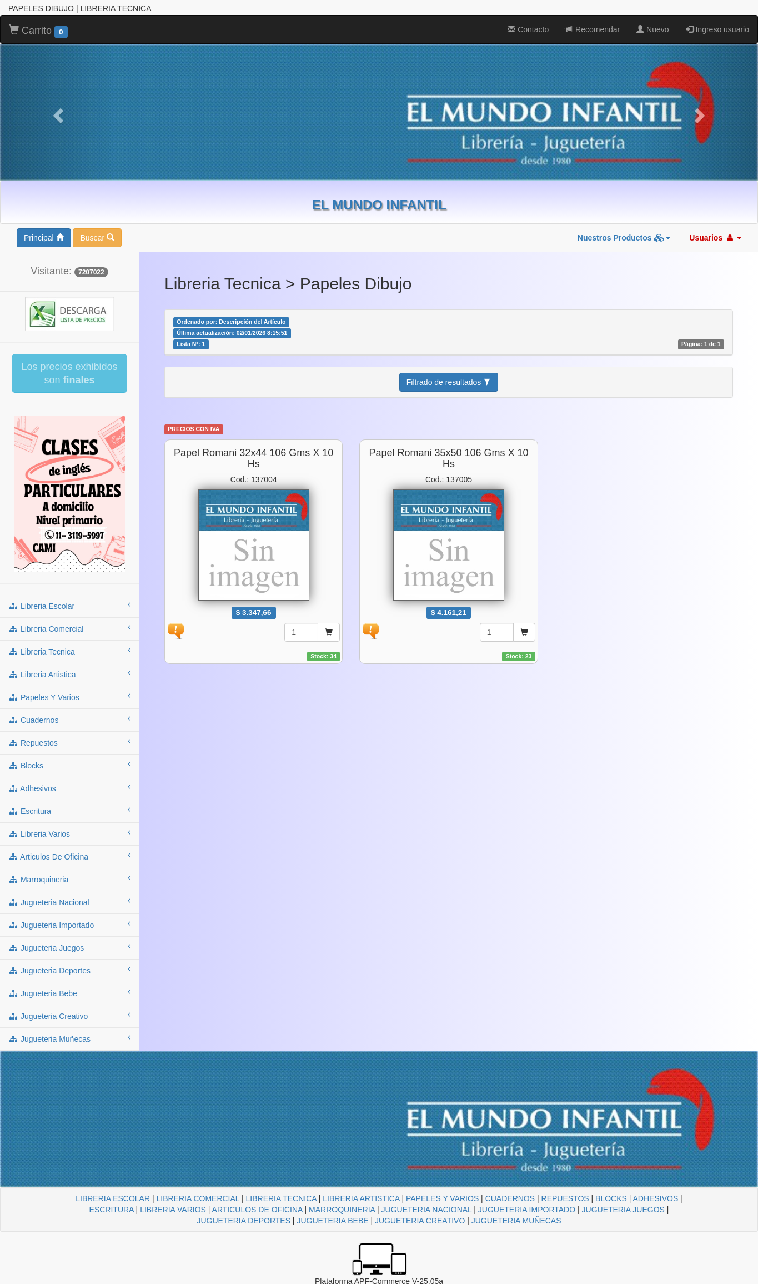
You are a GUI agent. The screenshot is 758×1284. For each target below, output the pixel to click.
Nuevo (652, 29)
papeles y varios (69, 697)
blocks (69, 765)
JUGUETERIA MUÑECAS (516, 1220)
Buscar (97, 237)
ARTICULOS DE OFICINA (257, 1209)
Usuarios (715, 237)
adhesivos (69, 788)
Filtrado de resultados (448, 382)
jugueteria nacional (69, 902)
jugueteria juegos (69, 947)
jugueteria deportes (69, 970)
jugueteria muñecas (69, 1038)
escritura (69, 811)
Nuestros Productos (624, 237)
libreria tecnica (69, 651)
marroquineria (69, 879)
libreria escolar (69, 606)
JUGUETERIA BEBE (332, 1220)
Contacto (528, 29)
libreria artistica (69, 674)
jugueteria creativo (69, 1016)
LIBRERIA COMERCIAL (197, 1198)
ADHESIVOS (656, 1198)
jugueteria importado (69, 925)
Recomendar (592, 29)
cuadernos (69, 720)
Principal (44, 237)
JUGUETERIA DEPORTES (243, 1220)
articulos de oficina (69, 856)
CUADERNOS (510, 1198)
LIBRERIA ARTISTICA (361, 1198)
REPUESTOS (565, 1198)
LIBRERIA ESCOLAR (113, 1198)
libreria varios (69, 833)
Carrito (38, 31)
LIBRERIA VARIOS (173, 1209)
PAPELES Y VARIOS (442, 1198)
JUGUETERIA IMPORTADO (526, 1209)
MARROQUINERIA (342, 1209)
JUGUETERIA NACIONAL (426, 1209)
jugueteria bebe (69, 993)
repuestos (69, 742)
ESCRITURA (111, 1209)
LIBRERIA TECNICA (281, 1198)
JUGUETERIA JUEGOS (623, 1209)
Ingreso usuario (717, 29)
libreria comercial (69, 628)
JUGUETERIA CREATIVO (420, 1220)
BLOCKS (611, 1198)
